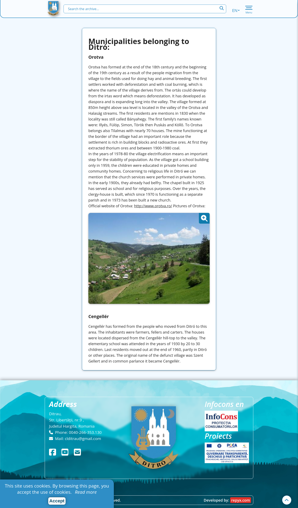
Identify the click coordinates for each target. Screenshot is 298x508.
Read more (85, 492)
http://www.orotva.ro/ (153, 205)
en (235, 10)
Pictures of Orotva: (189, 205)
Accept (56, 500)
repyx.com (240, 500)
